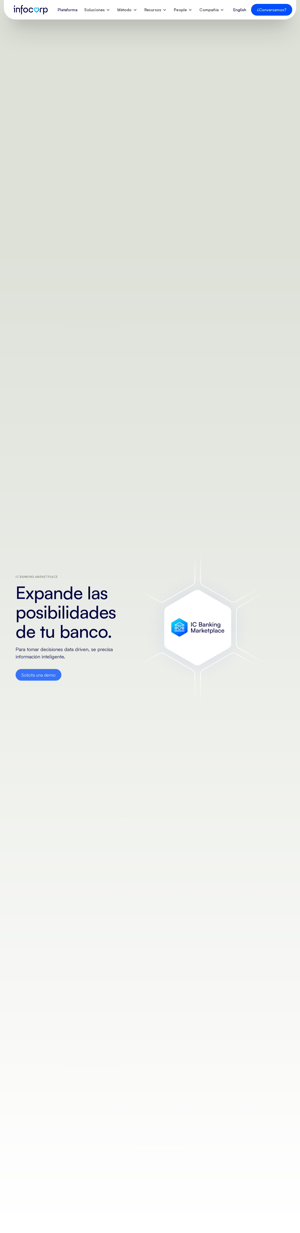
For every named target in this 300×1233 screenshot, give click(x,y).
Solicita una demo (38, 676)
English (239, 9)
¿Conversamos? (271, 9)
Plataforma (67, 9)
